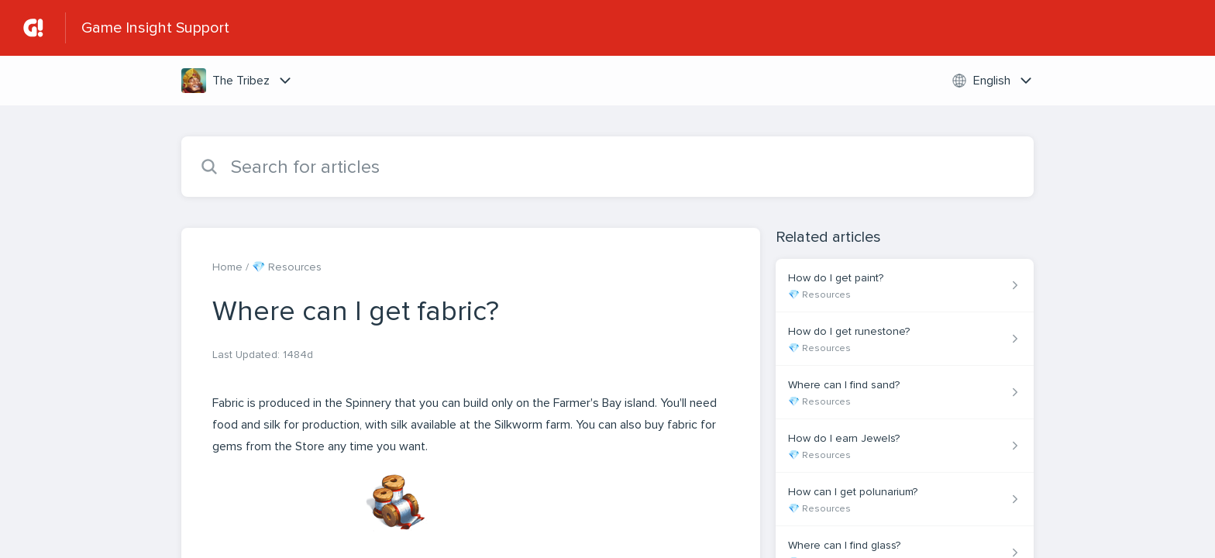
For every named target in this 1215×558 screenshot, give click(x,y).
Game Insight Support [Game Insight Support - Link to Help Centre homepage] (155, 28)
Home (227, 267)
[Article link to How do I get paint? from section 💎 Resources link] (905, 285)
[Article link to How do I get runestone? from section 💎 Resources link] (905, 339)
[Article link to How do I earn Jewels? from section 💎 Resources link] (905, 446)
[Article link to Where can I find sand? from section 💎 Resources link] (905, 392)
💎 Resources (287, 267)
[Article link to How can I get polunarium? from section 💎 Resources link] (905, 499)
